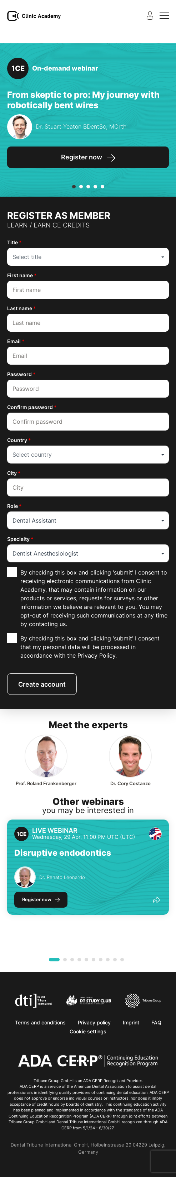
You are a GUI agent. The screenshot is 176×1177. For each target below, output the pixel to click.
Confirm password (32, 407)
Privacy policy (94, 1022)
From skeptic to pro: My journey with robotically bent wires (83, 100)
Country (19, 440)
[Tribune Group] (143, 1000)
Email (16, 341)
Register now (36, 899)
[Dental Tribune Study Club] (88, 1000)
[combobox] (88, 257)
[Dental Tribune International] (33, 1000)
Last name (21, 308)
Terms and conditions (40, 1022)
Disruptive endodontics (62, 852)
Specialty (20, 539)
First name (22, 275)
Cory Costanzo (130, 783)
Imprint (131, 1022)
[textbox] (88, 257)
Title (14, 242)
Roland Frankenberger (46, 783)
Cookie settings (88, 1031)
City (14, 473)
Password (21, 374)
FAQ (156, 1022)
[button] (74, 186)
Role (14, 506)
